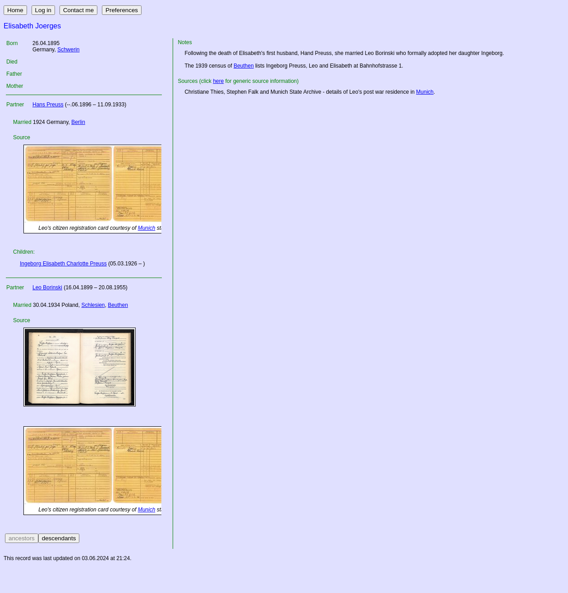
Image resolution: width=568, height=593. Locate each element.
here (218, 81)
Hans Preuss (48, 104)
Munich (147, 228)
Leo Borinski (47, 287)
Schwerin (68, 49)
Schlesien (93, 305)
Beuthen (118, 305)
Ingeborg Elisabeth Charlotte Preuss (63, 263)
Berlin (78, 122)
